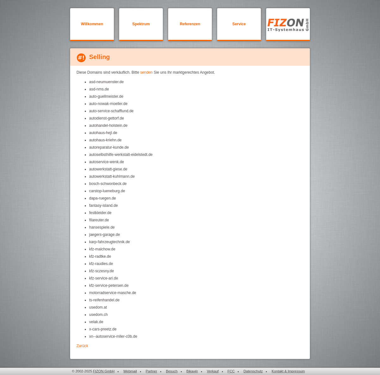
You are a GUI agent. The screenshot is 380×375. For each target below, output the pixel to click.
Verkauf (212, 371)
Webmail (130, 371)
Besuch (172, 371)
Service (239, 24)
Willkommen (92, 24)
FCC (231, 371)
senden (146, 72)
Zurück (82, 346)
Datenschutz (253, 371)
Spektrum (141, 24)
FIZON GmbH (103, 371)
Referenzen (190, 24)
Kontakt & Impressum (288, 371)
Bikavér (192, 371)
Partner (151, 371)
